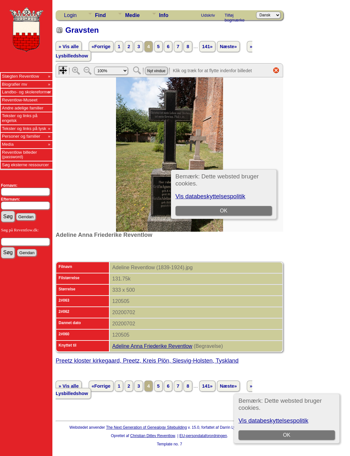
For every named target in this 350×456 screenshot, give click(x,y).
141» (207, 46)
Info (163, 15)
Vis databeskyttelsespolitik (273, 420)
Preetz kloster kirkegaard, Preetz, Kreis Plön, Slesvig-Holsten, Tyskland (147, 360)
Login (70, 15)
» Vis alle (68, 46)
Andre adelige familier (22, 108)
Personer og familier (21, 136)
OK (287, 435)
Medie (132, 15)
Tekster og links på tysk (24, 128)
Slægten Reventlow (20, 76)
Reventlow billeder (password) (19, 154)
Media (7, 144)
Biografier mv (14, 84)
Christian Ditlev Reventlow (152, 436)
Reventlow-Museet (19, 100)
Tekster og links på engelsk (19, 118)
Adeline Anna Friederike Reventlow (152, 346)
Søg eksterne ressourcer (25, 164)
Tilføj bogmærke (235, 16)
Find (100, 15)
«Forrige (101, 46)
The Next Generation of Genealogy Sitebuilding (146, 427)
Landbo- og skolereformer (26, 92)
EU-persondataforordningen (203, 436)
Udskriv (208, 15)
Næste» (228, 46)
